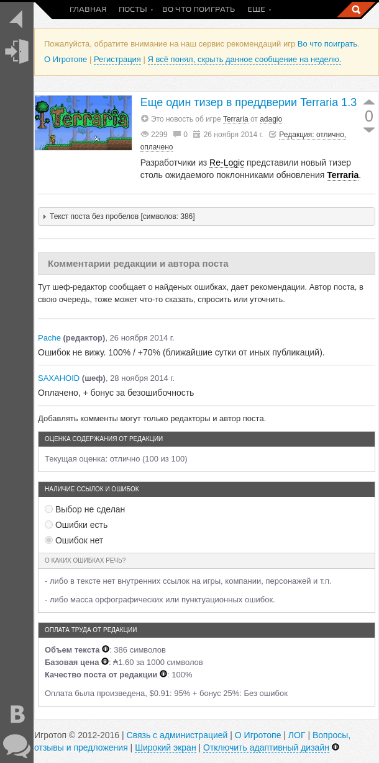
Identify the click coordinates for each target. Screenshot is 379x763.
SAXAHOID (59, 378)
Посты (133, 10)
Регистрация (117, 59)
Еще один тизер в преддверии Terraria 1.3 (248, 102)
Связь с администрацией (177, 735)
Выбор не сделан (85, 509)
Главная (88, 10)
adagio (271, 119)
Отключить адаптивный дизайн (266, 747)
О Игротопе (65, 59)
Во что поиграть (198, 10)
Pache (49, 337)
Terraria (236, 119)
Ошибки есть (76, 525)
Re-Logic (226, 162)
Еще (256, 10)
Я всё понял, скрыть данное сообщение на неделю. (245, 59)
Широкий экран (165, 747)
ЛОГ (297, 735)
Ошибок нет (74, 540)
